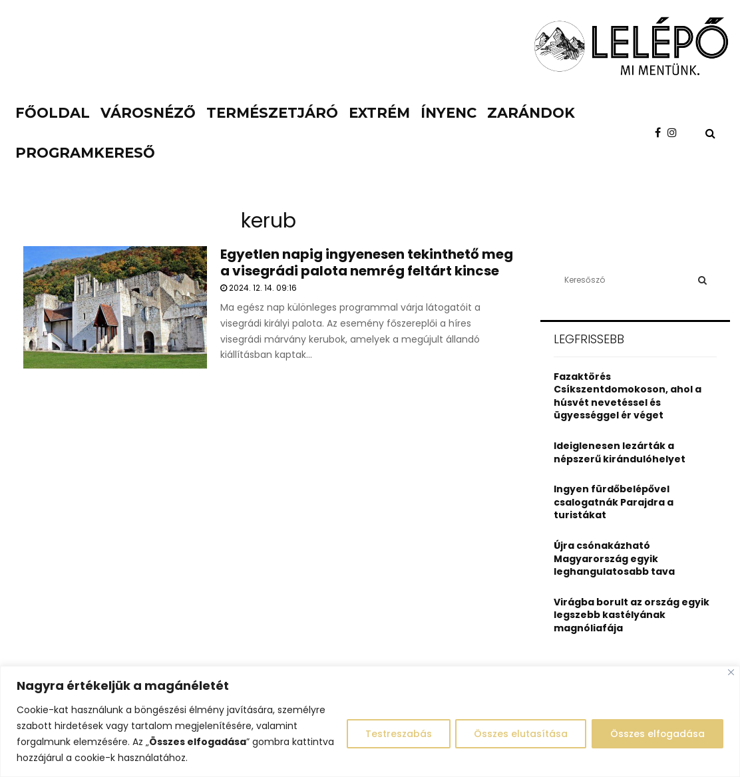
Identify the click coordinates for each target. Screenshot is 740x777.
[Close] (731, 672)
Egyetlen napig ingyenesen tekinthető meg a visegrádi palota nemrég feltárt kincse (366, 262)
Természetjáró (272, 112)
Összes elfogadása (656, 733)
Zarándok (531, 112)
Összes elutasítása (518, 733)
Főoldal (52, 112)
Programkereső (85, 152)
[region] (370, 721)
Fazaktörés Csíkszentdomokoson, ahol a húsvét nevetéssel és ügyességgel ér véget (627, 396)
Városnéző (148, 112)
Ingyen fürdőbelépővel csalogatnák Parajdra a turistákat (613, 502)
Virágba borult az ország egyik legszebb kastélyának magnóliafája (631, 615)
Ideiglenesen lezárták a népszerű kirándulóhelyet (619, 452)
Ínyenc (448, 112)
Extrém (379, 112)
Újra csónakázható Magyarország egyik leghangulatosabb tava (614, 558)
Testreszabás (394, 733)
